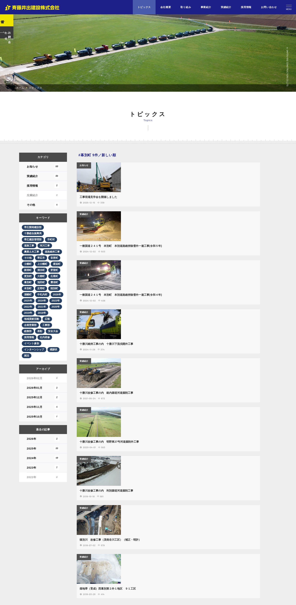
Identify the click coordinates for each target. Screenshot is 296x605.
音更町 (43, 598)
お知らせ (43, 500)
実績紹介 (226, 7)
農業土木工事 (33, 585)
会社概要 (165, 7)
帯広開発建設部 (34, 561)
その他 (43, 538)
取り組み (185, 7)
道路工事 (30, 579)
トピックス (144, 7)
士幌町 (57, 598)
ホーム (20, 419)
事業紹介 (206, 7)
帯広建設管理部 (34, 573)
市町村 (54, 573)
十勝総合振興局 (34, 567)
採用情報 (246, 7)
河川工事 (47, 579)
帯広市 (29, 598)
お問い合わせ (269, 7)
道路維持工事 (33, 592)
